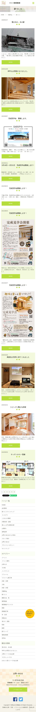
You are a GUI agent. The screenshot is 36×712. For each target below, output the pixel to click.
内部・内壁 (5, 581)
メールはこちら (17, 689)
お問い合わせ (5, 542)
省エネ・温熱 (5, 621)
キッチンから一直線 (18, 454)
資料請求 (4, 531)
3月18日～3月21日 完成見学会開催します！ (18, 165)
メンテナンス (5, 571)
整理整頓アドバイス (7, 604)
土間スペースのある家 (8, 654)
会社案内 (4, 508)
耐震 (3, 628)
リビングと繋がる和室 (18, 407)
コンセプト (5, 515)
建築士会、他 (5, 598)
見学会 (4, 638)
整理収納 (4, 601)
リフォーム (5, 574)
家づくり (4, 594)
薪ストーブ (5, 631)
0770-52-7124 (19, 680)
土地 (3, 584)
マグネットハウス (7, 657)
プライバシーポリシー (8, 545)
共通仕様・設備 (6, 521)
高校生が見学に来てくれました (18, 357)
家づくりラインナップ (8, 511)
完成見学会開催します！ (18, 188)
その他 (4, 567)
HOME (2, 14)
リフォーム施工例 (7, 577)
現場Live (4, 618)
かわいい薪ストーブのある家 (10, 660)
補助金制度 (5, 635)
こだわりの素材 (6, 518)
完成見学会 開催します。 (18, 118)
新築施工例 (5, 611)
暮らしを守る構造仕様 (8, 525)
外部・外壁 (5, 587)
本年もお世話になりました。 (18, 71)
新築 (3, 608)
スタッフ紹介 (5, 538)
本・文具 (4, 614)
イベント (4, 557)
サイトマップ (5, 548)
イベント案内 (5, 561)
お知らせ (4, 564)
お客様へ (4, 528)
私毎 (3, 624)
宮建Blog (10, 14)
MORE (11, 62)
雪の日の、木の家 (18, 22)
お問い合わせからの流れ (9, 535)
